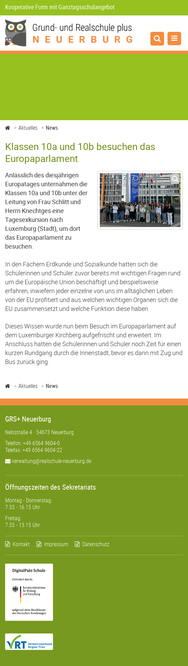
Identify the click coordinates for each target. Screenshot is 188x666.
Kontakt (21, 544)
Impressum (56, 544)
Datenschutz (95, 544)
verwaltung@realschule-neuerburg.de (48, 461)
